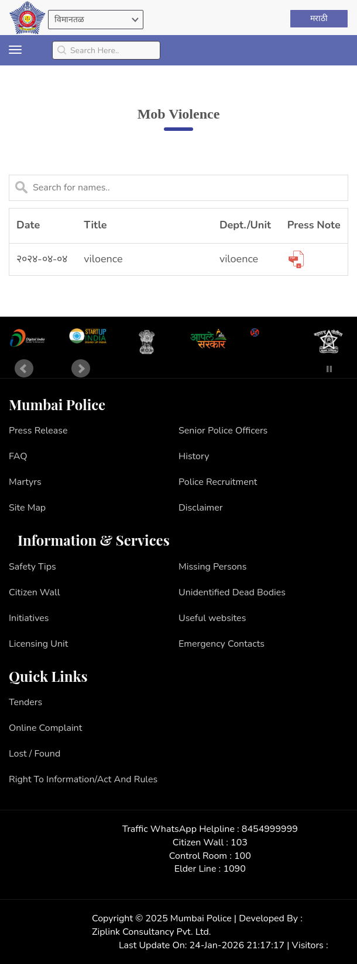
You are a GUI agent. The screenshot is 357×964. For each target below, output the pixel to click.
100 (242, 855)
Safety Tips (32, 566)
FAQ (18, 456)
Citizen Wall (34, 592)
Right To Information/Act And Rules (83, 779)
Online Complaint (45, 728)
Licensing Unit (38, 643)
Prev (24, 368)
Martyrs (25, 482)
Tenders (25, 702)
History (194, 456)
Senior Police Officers (223, 430)
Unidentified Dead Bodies (232, 592)
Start (312, 369)
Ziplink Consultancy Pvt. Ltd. (151, 931)
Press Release (38, 430)
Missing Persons (212, 566)
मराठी (319, 18)
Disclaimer (201, 507)
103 (239, 842)
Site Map (27, 507)
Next (80, 368)
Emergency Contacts (222, 643)
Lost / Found (34, 753)
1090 (234, 868)
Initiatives (29, 618)
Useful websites (212, 618)
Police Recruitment (218, 482)
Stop (329, 369)
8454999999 (270, 829)
